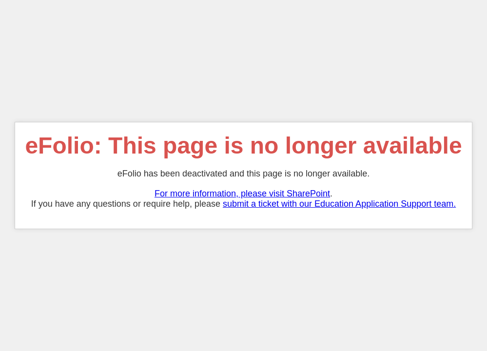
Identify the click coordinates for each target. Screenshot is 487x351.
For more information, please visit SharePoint (242, 193)
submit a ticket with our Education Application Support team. (339, 204)
